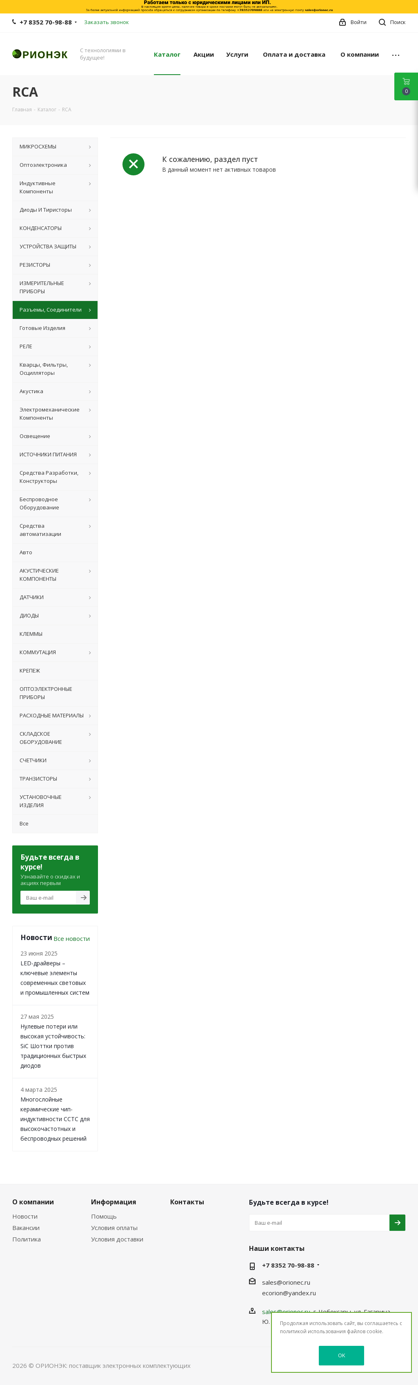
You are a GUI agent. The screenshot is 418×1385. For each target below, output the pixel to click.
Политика (26, 1239)
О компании (33, 1201)
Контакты (187, 1201)
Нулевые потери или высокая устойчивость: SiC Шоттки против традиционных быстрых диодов (53, 1045)
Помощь (104, 1216)
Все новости (71, 938)
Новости (25, 1216)
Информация (113, 1201)
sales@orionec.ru (286, 1282)
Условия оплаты (114, 1227)
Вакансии (26, 1227)
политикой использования (313, 1331)
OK (341, 1355)
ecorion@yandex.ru (289, 1293)
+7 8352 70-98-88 (46, 22)
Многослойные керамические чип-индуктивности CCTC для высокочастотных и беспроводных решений (55, 1118)
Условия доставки (117, 1239)
